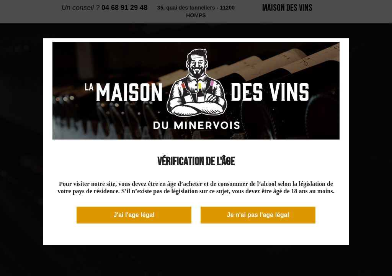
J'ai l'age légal (133, 215)
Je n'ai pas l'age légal (258, 215)
